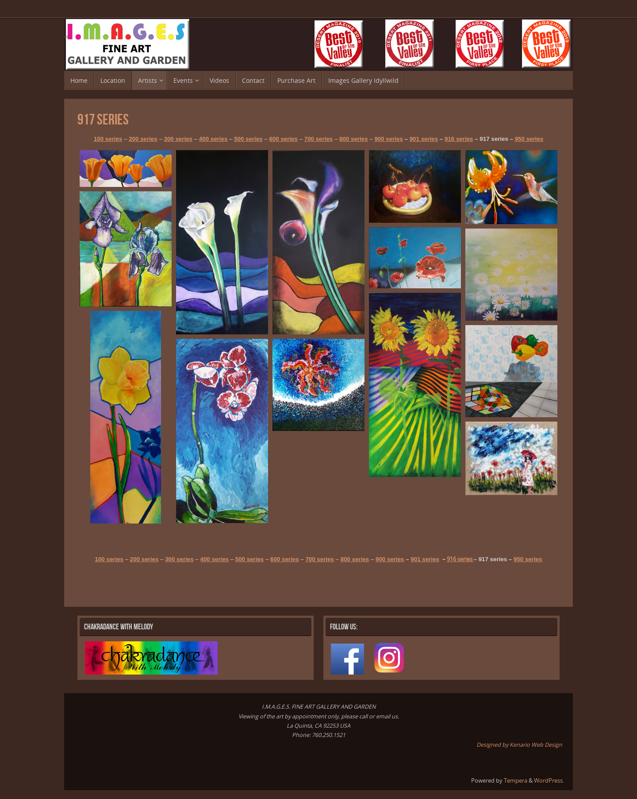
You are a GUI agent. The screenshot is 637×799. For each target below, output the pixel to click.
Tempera (515, 780)
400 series (213, 139)
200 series (143, 139)
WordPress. (549, 780)
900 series (388, 139)
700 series (318, 139)
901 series (424, 139)
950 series (529, 139)
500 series (248, 139)
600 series (283, 139)
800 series (353, 139)
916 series (459, 139)
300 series (178, 139)
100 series (108, 139)
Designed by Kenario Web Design (519, 745)
